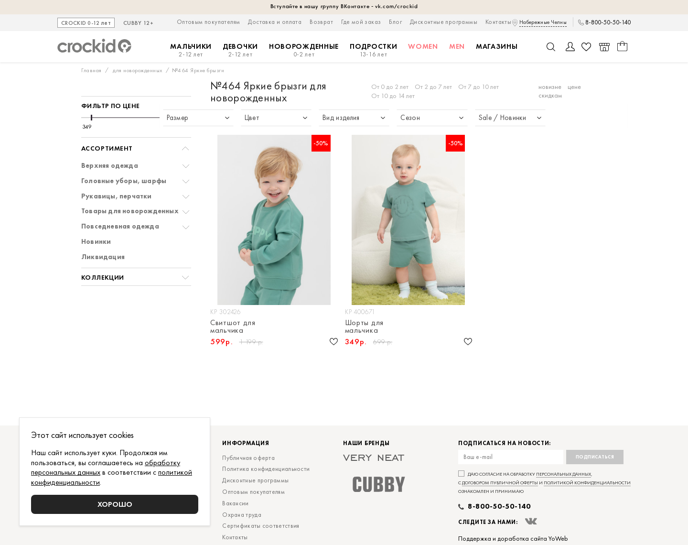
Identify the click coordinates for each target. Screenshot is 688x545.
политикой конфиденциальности (587, 483)
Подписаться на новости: (504, 443)
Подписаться (595, 457)
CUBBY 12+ (138, 23)
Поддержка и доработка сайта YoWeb (513, 538)
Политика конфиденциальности (266, 469)
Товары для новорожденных (130, 211)
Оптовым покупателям (208, 22)
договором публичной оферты (500, 483)
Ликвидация (103, 257)
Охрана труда (241, 515)
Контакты (498, 22)
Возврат (321, 22)
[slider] (91, 117)
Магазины (497, 46)
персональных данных (563, 474)
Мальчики (191, 50)
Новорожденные (304, 50)
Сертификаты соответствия (260, 526)
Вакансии (235, 503)
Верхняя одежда (109, 165)
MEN (457, 46)
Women (423, 46)
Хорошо (114, 504)
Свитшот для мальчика (233, 326)
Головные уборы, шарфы (123, 181)
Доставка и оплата (274, 22)
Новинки (96, 241)
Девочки (240, 50)
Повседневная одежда (120, 226)
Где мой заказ (361, 22)
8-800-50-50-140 (608, 22)
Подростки (373, 50)
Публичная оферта (248, 458)
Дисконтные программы (443, 22)
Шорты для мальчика (364, 326)
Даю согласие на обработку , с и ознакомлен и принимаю (544, 482)
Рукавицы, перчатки (116, 196)
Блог (395, 22)
